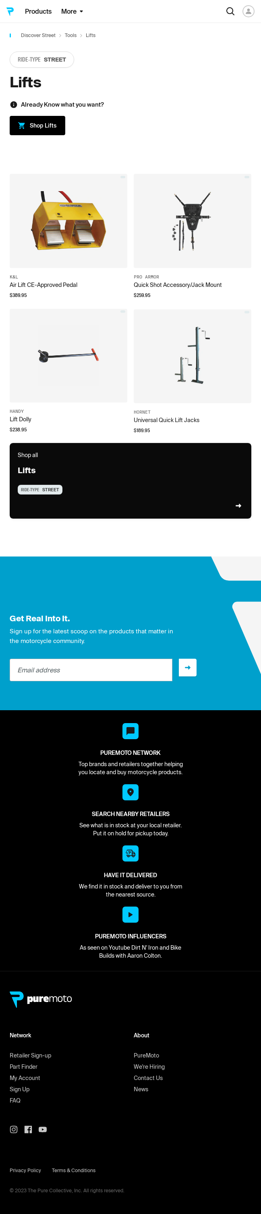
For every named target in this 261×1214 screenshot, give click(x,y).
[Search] (230, 11)
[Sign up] (188, 667)
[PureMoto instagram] (17, 1129)
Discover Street (38, 35)
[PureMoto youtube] (46, 1129)
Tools (71, 35)
